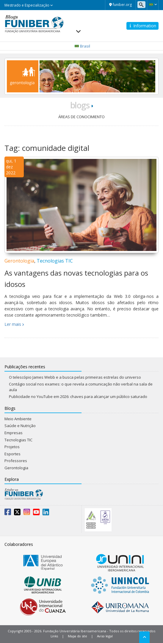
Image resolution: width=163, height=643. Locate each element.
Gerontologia (19, 260)
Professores (15, 460)
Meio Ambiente (18, 418)
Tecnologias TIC (55, 260)
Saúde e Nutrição (20, 425)
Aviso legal (105, 636)
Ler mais (12, 324)
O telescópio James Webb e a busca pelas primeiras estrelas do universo (75, 377)
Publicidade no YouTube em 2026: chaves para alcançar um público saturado (78, 396)
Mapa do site (77, 636)
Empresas (13, 432)
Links (54, 636)
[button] (152, 4)
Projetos (12, 446)
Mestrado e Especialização (28, 5)
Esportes (12, 453)
